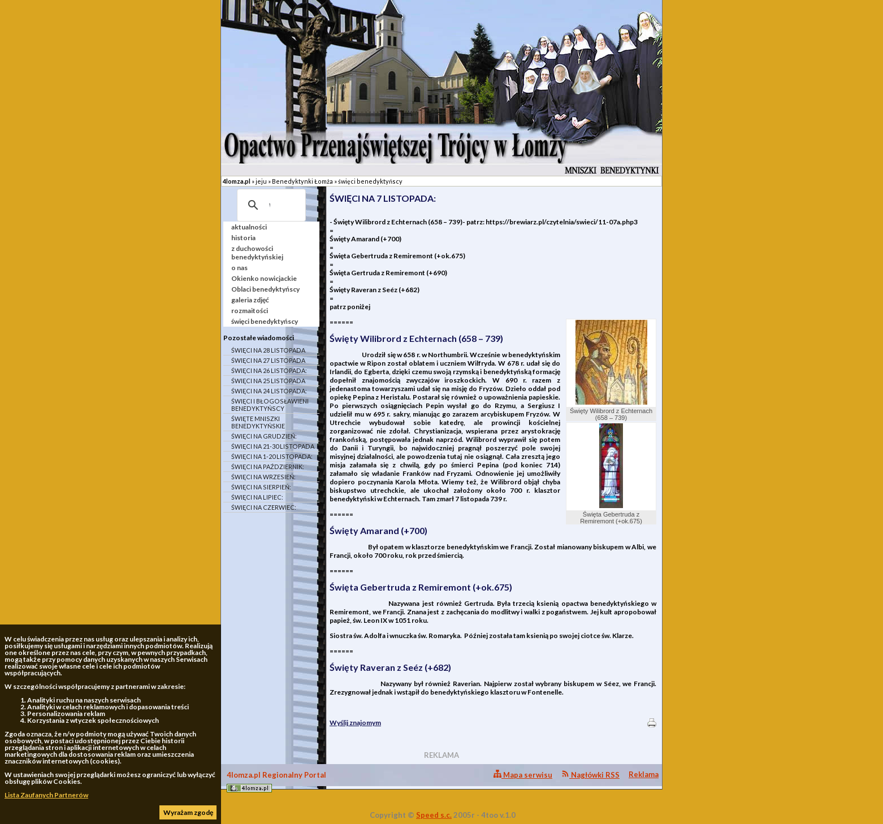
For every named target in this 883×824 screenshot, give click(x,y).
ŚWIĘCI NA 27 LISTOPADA (268, 360)
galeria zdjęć (250, 300)
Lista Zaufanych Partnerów (46, 795)
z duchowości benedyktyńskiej (257, 252)
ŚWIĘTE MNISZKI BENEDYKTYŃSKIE (258, 422)
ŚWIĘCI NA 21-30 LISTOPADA (272, 446)
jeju (261, 181)
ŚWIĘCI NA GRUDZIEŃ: (264, 436)
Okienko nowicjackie (264, 278)
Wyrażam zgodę (188, 812)
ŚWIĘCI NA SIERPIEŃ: (261, 487)
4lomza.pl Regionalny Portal (276, 781)
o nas (239, 267)
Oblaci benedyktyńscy (265, 289)
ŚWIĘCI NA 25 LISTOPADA (268, 380)
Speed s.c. (434, 814)
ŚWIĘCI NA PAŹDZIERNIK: (267, 466)
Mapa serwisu (523, 774)
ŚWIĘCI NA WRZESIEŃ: (263, 476)
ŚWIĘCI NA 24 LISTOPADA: (269, 390)
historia (243, 237)
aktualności (249, 227)
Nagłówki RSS (590, 774)
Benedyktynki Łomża (302, 181)
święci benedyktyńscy (370, 181)
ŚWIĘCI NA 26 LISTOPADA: (269, 370)
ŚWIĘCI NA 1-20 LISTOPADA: (272, 456)
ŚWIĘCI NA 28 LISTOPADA (268, 350)
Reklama (644, 774)
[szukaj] (269, 205)
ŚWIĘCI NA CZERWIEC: (263, 507)
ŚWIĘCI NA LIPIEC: (257, 497)
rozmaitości (249, 310)
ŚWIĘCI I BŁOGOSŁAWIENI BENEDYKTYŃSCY (270, 404)
